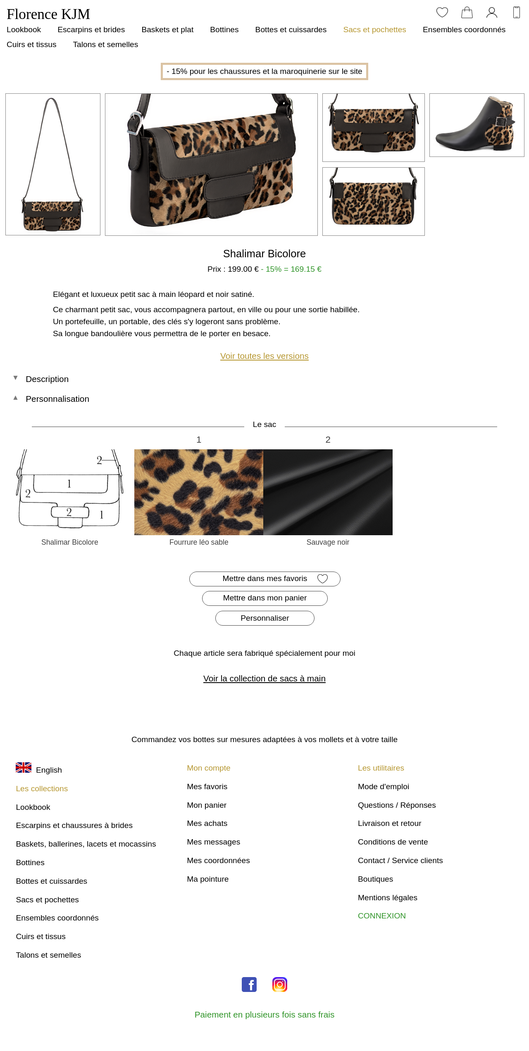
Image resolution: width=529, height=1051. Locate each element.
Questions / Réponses (397, 805)
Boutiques (375, 879)
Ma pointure (208, 879)
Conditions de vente (393, 841)
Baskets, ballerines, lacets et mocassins (86, 844)
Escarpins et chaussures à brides (74, 825)
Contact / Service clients (400, 860)
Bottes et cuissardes (291, 29)
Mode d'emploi (383, 786)
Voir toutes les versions (264, 356)
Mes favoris (207, 786)
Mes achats (207, 823)
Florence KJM (48, 14)
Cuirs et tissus (31, 44)
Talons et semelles (105, 44)
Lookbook (24, 29)
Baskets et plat (167, 29)
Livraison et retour (390, 823)
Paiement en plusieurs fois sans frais (265, 1014)
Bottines (224, 29)
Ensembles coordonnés (464, 29)
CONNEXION (382, 915)
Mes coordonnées (218, 860)
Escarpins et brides (91, 29)
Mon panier (206, 805)
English (39, 770)
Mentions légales (387, 897)
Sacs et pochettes (374, 29)
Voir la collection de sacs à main (264, 678)
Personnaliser (265, 618)
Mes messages (213, 841)
